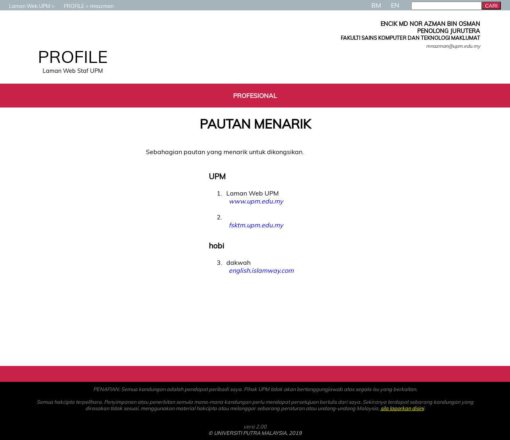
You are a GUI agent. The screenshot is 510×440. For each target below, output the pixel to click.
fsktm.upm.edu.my (256, 225)
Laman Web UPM (25, 6)
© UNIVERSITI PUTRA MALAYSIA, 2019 (255, 433)
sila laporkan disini (402, 408)
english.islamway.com (261, 270)
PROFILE (70, 6)
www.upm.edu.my (256, 201)
